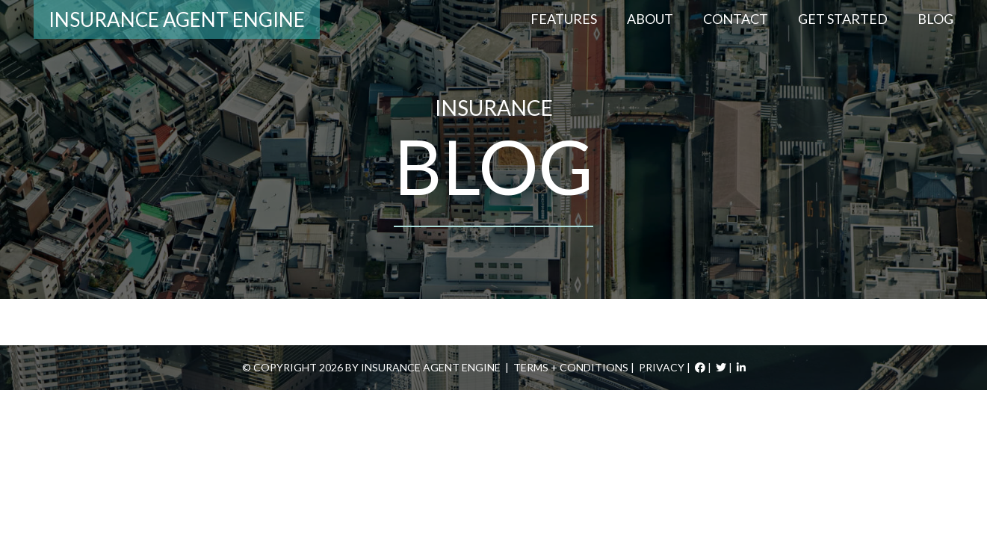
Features (563, 18)
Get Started (843, 18)
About (650, 18)
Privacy (661, 367)
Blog (935, 18)
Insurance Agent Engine (177, 19)
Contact (735, 18)
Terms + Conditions (570, 367)
